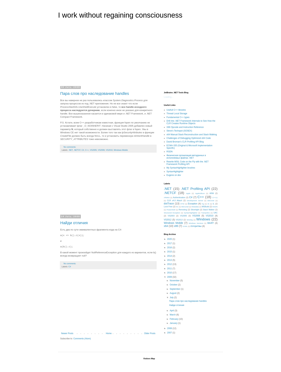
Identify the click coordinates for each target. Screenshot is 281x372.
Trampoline (205, 213)
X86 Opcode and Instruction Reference (185, 127)
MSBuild (205, 206)
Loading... (168, 97)
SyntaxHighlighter (174, 171)
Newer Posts (67, 333)
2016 (170, 247)
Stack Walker (209, 210)
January (174, 323)
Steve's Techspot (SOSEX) (179, 131)
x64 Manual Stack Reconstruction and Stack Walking (191, 134)
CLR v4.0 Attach (174, 200)
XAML (185, 226)
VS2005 (93, 150)
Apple (188, 193)
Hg (203, 204)
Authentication (179, 197)
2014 (170, 256)
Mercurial (184, 207)
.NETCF (77, 150)
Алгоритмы (196, 226)
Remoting (183, 210)
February (174, 319)
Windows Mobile (121, 150)
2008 (170, 328)
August (173, 293)
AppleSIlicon (200, 193)
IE (208, 204)
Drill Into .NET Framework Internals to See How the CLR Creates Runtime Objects (190, 122)
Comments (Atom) (82, 338)
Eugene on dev (173, 175)
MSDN (215, 207)
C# (83, 150)
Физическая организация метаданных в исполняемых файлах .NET (186, 156)
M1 (177, 207)
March (173, 314)
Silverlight (195, 210)
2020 (170, 239)
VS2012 (168, 219)
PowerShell (170, 210)
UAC (215, 213)
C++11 (215, 197)
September (175, 289)
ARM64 (167, 197)
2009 (170, 277)
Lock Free (168, 206)
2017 (170, 243)
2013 (170, 260)
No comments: (70, 147)
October (174, 284)
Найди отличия (74, 223)
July (172, 297)
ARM (211, 193)
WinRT (210, 223)
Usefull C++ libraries (176, 110)
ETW (182, 204)
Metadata (195, 207)
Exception (192, 203)
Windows (203, 219)
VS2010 (109, 150)
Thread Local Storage (176, 113)
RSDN (169, 151)
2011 (170, 268)
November (175, 280)
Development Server (195, 201)
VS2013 (179, 220)
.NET (70, 150)
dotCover (210, 201)
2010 (170, 272)
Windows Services (196, 223)
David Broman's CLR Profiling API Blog (185, 141)
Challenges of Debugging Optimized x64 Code (188, 138)
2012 (170, 264)
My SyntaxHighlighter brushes (180, 168)
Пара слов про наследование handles (94, 93)
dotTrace (169, 203)
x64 (166, 226)
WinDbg (190, 220)
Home (109, 333)
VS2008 (101, 150)
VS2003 (171, 216)
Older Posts (149, 333)
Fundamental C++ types (177, 117)
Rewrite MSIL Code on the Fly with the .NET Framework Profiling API (187, 162)
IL (213, 204)
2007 (170, 332)
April (172, 310)
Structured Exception (172, 213)
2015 (170, 251)
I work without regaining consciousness (120, 15)
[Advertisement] (140, 54)
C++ (87, 150)
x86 (176, 226)
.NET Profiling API (195, 189)
